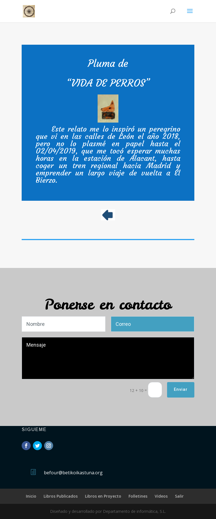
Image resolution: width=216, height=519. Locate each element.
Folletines (138, 496)
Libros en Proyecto (103, 496)
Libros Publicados (61, 496)
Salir (179, 496)
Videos (161, 496)
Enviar (181, 389)
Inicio (31, 496)
